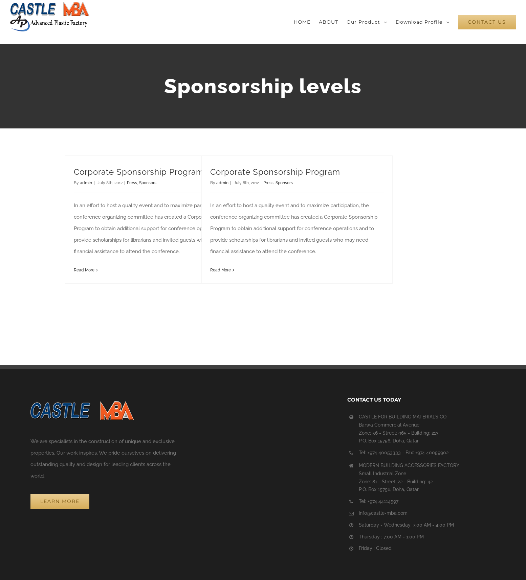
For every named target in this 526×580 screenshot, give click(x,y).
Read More (84, 270)
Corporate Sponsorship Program (139, 172)
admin (86, 182)
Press (132, 182)
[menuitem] (306, 22)
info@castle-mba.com (383, 513)
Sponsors (147, 182)
